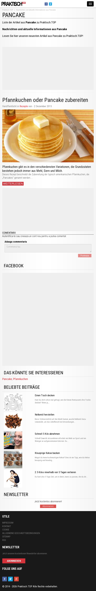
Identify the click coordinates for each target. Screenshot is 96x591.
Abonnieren (48, 506)
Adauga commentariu (16, 241)
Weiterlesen (13, 183)
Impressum (7, 522)
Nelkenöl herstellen (44, 414)
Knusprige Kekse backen (47, 453)
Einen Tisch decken (45, 395)
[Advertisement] (48, 68)
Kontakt (6, 526)
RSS (4, 540)
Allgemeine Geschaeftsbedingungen (21, 533)
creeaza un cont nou (31, 236)
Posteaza (85, 255)
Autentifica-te (9, 236)
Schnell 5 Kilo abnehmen (47, 433)
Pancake (7, 379)
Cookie (5, 529)
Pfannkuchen (20, 379)
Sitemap (6, 536)
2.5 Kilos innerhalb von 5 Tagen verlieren (55, 472)
